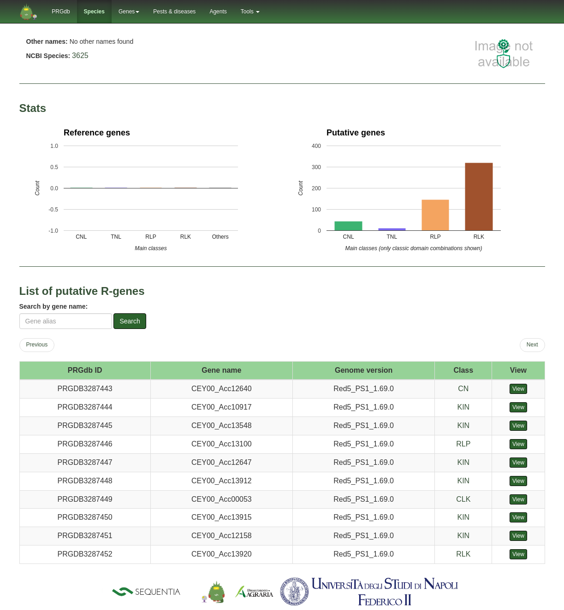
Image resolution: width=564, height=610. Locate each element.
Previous (37, 344)
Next (532, 344)
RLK (463, 554)
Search (129, 321)
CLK (463, 499)
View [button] (518, 389)
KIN (463, 407)
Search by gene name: (53, 306)
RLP (463, 444)
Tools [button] (250, 11)
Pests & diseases (174, 11)
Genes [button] (129, 11)
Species (94, 11)
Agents (217, 11)
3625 (80, 55)
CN (463, 389)
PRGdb (61, 11)
